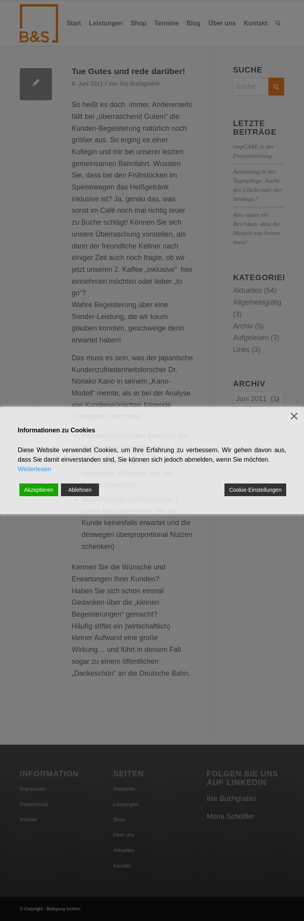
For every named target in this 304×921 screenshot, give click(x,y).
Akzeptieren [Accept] (38, 490)
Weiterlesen (34, 469)
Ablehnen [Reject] (79, 490)
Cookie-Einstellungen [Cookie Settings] (255, 490)
